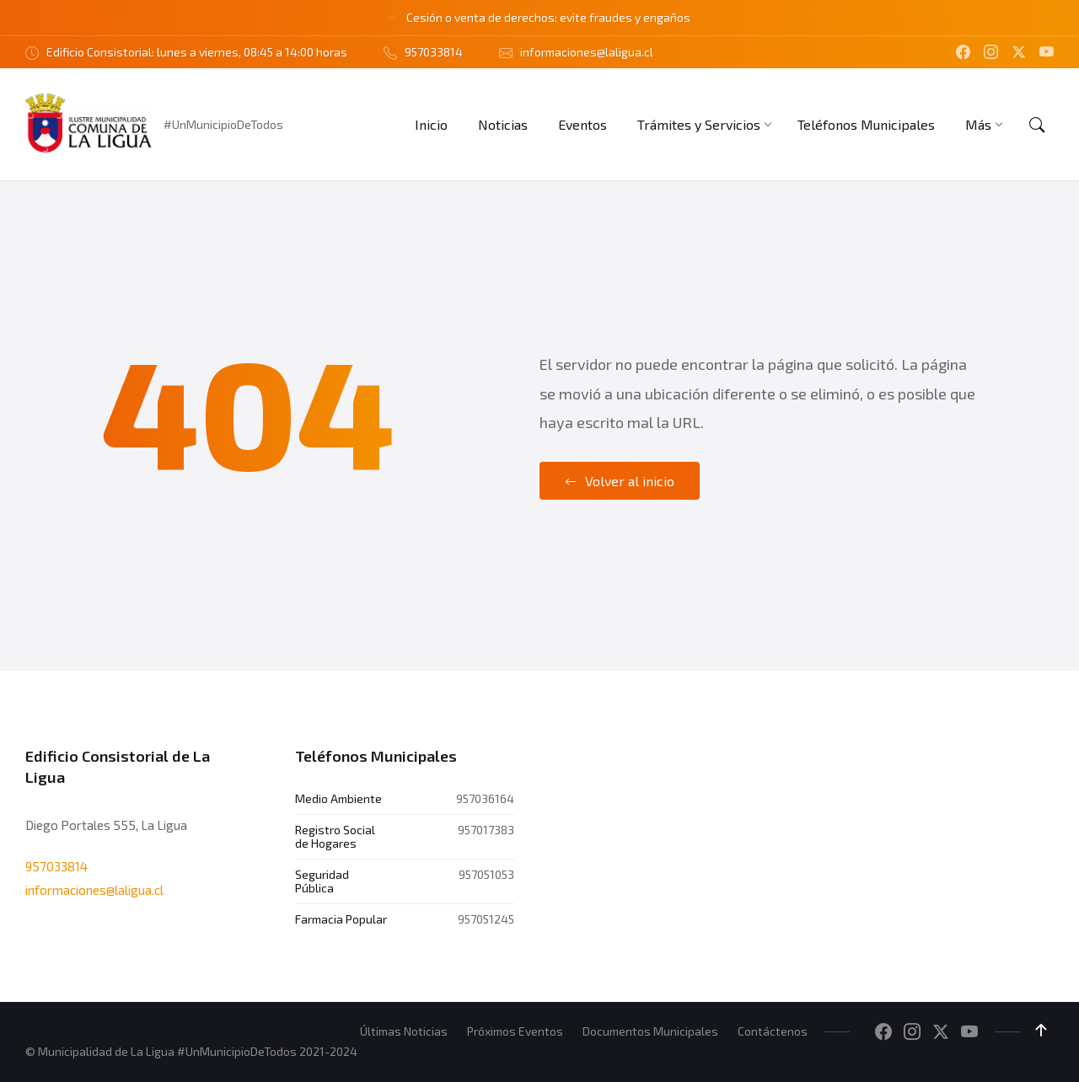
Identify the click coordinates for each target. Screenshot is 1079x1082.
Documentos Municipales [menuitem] (650, 1031)
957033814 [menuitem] (434, 52)
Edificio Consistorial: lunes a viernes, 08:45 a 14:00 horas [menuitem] (196, 52)
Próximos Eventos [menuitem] (515, 1031)
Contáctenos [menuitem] (773, 1031)
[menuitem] (431, 124)
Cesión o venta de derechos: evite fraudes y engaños (548, 17)
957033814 (56, 865)
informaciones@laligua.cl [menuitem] (586, 52)
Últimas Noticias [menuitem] (404, 1031)
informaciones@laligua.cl (94, 889)
